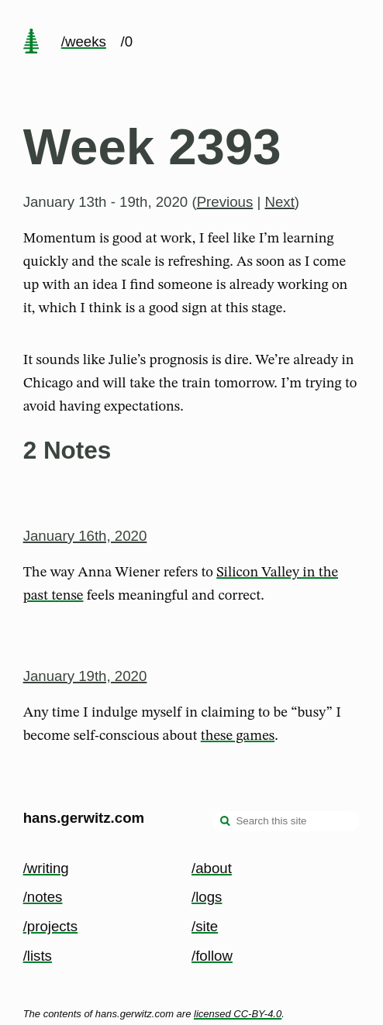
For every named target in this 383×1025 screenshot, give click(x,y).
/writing (46, 868)
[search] (226, 823)
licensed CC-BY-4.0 (237, 1014)
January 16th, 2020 (85, 536)
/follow (212, 956)
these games (237, 736)
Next (279, 202)
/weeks (83, 41)
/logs (207, 897)
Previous (225, 202)
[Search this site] (286, 821)
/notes (43, 897)
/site (205, 926)
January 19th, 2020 (85, 676)
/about (212, 868)
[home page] (31, 42)
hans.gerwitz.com (84, 818)
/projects (50, 926)
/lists (37, 956)
